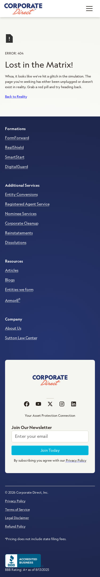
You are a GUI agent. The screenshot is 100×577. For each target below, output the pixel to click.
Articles (11, 270)
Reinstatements (19, 233)
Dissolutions (15, 242)
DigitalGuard (16, 166)
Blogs (10, 280)
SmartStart (15, 157)
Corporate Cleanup (21, 223)
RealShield (14, 147)
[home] (23, 8)
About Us (13, 328)
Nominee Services (21, 213)
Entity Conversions (21, 194)
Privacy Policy (15, 501)
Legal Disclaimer (17, 518)
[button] (89, 8)
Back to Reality (16, 97)
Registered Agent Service (27, 204)
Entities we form (19, 289)
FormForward (17, 137)
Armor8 (13, 300)
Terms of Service (17, 510)
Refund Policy (15, 526)
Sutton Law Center (21, 338)
